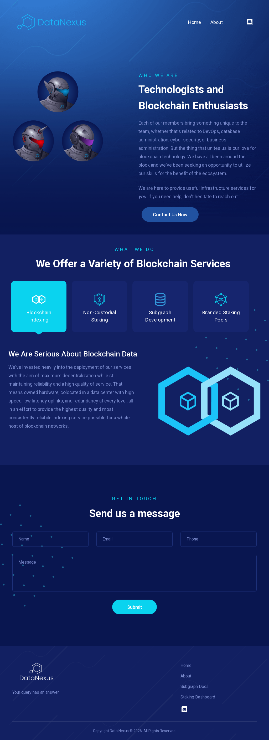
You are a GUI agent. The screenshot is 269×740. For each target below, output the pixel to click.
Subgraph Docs (194, 686)
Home (194, 22)
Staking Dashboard (197, 697)
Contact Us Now (170, 214)
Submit (134, 607)
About (216, 22)
